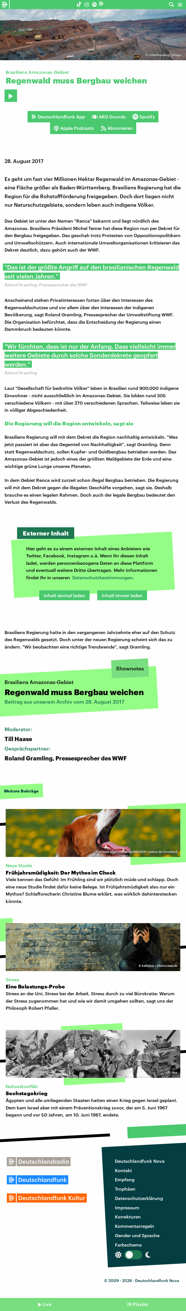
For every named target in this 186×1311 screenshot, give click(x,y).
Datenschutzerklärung (139, 1198)
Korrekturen (128, 1216)
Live (47, 1304)
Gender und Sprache (137, 1235)
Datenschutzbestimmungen (102, 577)
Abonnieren (117, 128)
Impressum (127, 1207)
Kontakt (123, 1170)
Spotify (144, 117)
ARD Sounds (109, 117)
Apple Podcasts (73, 128)
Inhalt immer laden (122, 595)
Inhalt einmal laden (64, 595)
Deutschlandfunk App (58, 117)
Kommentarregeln (134, 1226)
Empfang (125, 1179)
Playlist (140, 1304)
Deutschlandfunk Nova (140, 1161)
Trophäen (125, 1188)
